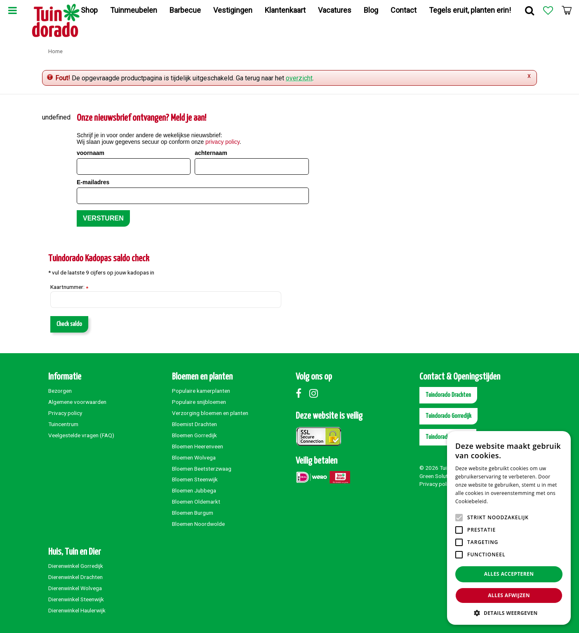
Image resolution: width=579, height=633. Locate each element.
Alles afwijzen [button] (509, 595)
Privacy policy (65, 413)
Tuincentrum (63, 424)
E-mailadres (93, 182)
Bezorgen (60, 390)
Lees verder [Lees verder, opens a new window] (504, 501)
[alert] (509, 528)
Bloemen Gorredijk (194, 435)
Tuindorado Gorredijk (448, 416)
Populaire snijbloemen (199, 402)
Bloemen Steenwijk (195, 479)
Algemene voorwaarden (77, 402)
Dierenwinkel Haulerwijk (77, 610)
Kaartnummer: (69, 287)
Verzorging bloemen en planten (210, 413)
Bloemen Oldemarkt (196, 501)
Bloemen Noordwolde (198, 523)
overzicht (299, 78)
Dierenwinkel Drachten (75, 577)
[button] (509, 613)
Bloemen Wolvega (194, 457)
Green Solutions (438, 476)
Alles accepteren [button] (509, 573)
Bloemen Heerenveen (197, 446)
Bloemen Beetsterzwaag (201, 468)
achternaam (211, 153)
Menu (12, 10)
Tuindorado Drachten (448, 395)
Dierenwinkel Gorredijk (75, 566)
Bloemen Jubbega (194, 490)
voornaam (90, 153)
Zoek (529, 10)
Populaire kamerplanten (201, 390)
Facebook (302, 393)
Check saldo (69, 324)
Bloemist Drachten (194, 424)
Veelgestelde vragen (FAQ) (81, 435)
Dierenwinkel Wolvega (75, 588)
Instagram (315, 393)
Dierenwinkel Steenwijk (76, 599)
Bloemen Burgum (192, 512)
